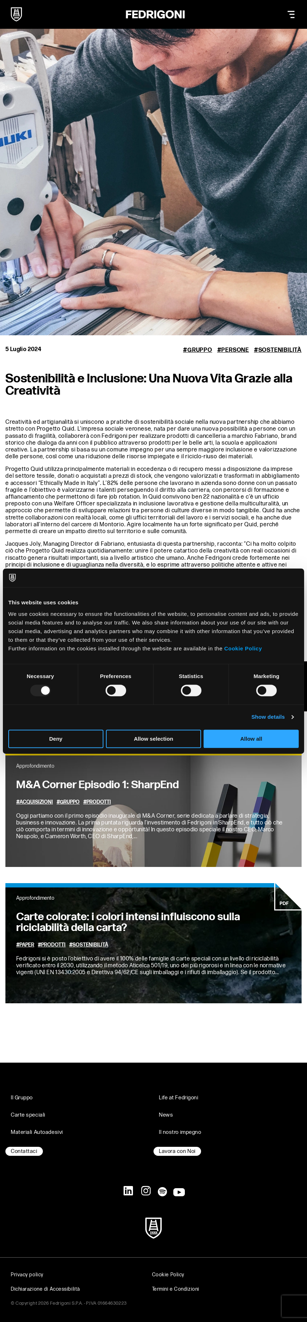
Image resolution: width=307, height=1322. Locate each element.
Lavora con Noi (177, 1151)
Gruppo (199, 350)
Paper (26, 945)
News (166, 1115)
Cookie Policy (243, 648)
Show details (268, 717)
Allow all (251, 739)
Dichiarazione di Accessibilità (45, 1289)
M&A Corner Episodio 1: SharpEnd (97, 784)
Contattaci (24, 1151)
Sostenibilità (280, 350)
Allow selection (153, 739)
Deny (55, 739)
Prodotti (98, 802)
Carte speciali (28, 1115)
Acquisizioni (36, 802)
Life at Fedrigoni (179, 1098)
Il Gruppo (22, 1098)
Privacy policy (27, 1275)
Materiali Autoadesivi (37, 1132)
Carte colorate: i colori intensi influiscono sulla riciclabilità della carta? (128, 922)
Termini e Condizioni (175, 1289)
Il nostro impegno (180, 1132)
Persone (235, 350)
